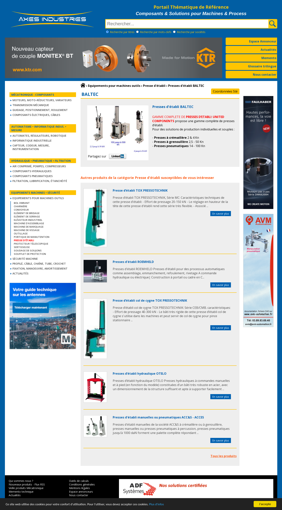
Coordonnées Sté (225, 91)
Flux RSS (39, 484)
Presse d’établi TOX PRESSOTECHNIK (140, 190)
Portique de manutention (31, 237)
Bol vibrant (22, 203)
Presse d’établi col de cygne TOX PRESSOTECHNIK (150, 300)
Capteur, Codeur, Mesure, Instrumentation (31, 147)
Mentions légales (79, 488)
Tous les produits (224, 456)
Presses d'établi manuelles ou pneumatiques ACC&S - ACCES (158, 417)
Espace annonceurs (81, 491)
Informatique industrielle (32, 140)
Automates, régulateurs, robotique (39, 135)
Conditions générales (82, 484)
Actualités (268, 50)
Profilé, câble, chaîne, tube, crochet (39, 263)
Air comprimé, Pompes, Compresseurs (39, 166)
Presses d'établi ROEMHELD (133, 262)
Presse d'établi (147, 177)
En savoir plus (220, 213)
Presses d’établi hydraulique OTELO (139, 373)
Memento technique (21, 491)
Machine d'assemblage (29, 223)
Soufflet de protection (30, 254)
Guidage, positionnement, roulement (40, 110)
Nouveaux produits (20, 484)
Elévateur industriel (28, 220)
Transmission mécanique (30, 105)
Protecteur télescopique (31, 243)
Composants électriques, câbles (36, 115)
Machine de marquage (29, 226)
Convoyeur (21, 209)
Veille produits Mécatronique (26, 488)
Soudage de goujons (28, 250)
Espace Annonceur (262, 41)
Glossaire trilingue (262, 66)
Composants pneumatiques (32, 176)
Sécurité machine (25, 258)
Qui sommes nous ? (21, 481)
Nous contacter (264, 74)
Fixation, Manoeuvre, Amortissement (40, 268)
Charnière (20, 206)
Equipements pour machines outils (38, 198)
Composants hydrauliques (31, 171)
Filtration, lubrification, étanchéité (39, 181)
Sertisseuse (22, 247)
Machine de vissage (27, 230)
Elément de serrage (27, 216)
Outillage (21, 233)
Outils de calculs (79, 481)
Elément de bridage (27, 213)
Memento (268, 58)
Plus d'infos (156, 504)
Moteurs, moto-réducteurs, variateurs (41, 100)
